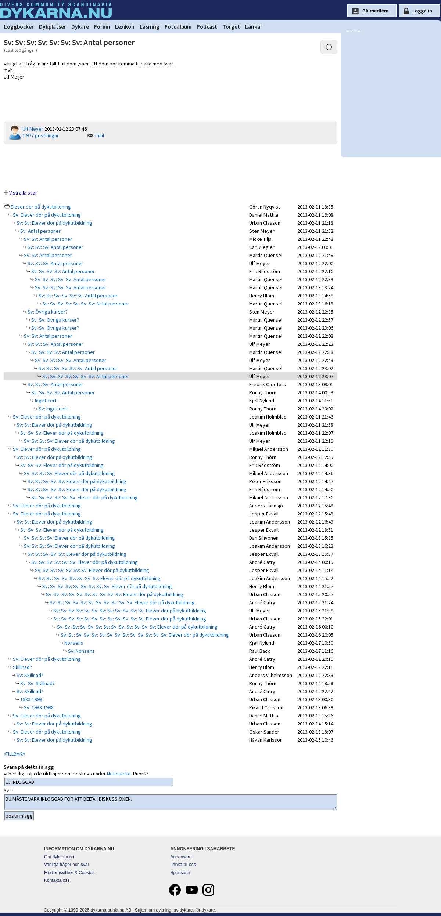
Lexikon (125, 26)
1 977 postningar (40, 135)
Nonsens (73, 643)
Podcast (207, 26)
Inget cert (45, 400)
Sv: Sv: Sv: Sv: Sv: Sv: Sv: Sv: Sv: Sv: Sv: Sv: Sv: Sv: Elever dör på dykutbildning (144, 634)
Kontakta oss (56, 880)
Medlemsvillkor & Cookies (69, 872)
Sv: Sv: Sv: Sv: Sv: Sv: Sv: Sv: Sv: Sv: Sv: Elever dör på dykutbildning (122, 602)
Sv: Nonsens (81, 651)
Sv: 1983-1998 (38, 707)
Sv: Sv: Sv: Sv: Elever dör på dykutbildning (69, 441)
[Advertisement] (170, 166)
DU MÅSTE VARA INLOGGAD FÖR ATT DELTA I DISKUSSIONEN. (170, 802)
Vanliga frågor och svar (66, 864)
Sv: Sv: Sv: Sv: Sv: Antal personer (70, 279)
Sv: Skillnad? (29, 675)
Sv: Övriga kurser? (47, 311)
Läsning (149, 26)
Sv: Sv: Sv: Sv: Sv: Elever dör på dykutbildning (76, 481)
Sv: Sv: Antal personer (47, 239)
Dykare (80, 26)
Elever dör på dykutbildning (41, 206)
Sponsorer (180, 872)
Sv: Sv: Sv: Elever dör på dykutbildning (61, 433)
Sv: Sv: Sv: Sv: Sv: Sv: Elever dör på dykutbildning (84, 497)
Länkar (253, 26)
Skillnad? (22, 667)
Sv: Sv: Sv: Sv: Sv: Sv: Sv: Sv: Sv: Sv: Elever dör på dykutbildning (114, 594)
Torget (231, 26)
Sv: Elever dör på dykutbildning (46, 214)
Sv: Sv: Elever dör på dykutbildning (53, 223)
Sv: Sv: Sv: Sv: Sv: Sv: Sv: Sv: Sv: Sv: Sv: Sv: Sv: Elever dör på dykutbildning (137, 626)
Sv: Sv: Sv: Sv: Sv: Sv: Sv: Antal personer (85, 303)
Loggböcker (19, 26)
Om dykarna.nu (59, 856)
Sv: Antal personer (40, 231)
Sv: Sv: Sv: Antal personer (54, 247)
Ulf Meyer (32, 129)
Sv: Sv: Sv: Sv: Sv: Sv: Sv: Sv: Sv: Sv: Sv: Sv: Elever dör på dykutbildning (129, 610)
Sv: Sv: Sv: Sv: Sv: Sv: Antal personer (77, 295)
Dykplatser (52, 26)
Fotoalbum (178, 26)
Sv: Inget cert (52, 408)
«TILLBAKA (14, 753)
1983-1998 (30, 699)
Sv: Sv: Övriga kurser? (54, 319)
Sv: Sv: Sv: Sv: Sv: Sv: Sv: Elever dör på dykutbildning (91, 570)
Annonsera (180, 856)
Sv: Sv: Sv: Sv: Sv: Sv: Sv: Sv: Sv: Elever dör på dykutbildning (106, 586)
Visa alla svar (23, 192)
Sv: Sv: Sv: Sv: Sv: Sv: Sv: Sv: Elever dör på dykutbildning (99, 578)
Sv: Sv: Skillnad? (37, 683)
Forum (102, 26)
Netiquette (119, 773)
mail (99, 135)
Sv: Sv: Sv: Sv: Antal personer (62, 271)
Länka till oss (183, 864)
